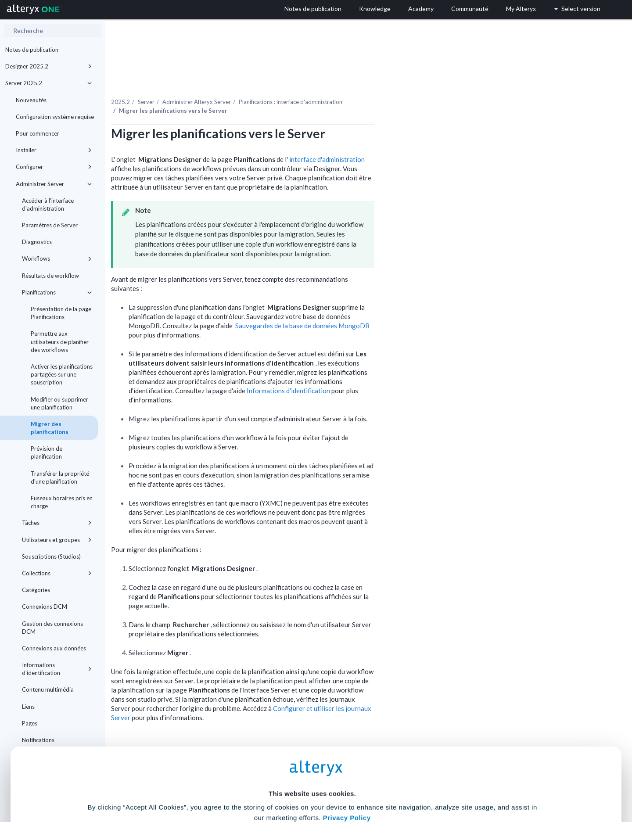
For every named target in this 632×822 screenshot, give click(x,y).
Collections (57, 573)
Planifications (57, 292)
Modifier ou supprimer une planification (59, 403)
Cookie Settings (312, 757)
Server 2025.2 (48, 82)
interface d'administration (409, 140)
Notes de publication (31, 49)
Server (228, 82)
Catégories (36, 589)
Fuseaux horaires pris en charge (62, 502)
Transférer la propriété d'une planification (60, 477)
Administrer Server (54, 183)
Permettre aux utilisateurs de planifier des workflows (60, 341)
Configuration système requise (55, 116)
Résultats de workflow (50, 275)
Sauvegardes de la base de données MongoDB (384, 307)
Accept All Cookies (249, 783)
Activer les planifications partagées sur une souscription (62, 374)
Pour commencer (37, 133)
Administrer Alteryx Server (278, 82)
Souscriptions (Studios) (51, 556)
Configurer (54, 166)
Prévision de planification (46, 452)
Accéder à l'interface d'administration (48, 204)
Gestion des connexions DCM (52, 627)
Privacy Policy (347, 733)
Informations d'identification (371, 372)
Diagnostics (37, 241)
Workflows (57, 258)
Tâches (57, 522)
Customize (383, 783)
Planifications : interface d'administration (372, 82)
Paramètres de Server (50, 225)
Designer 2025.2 (48, 66)
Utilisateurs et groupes (57, 539)
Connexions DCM (44, 606)
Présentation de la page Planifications (61, 312)
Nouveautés (31, 100)
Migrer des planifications (49, 427)
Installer (54, 150)
